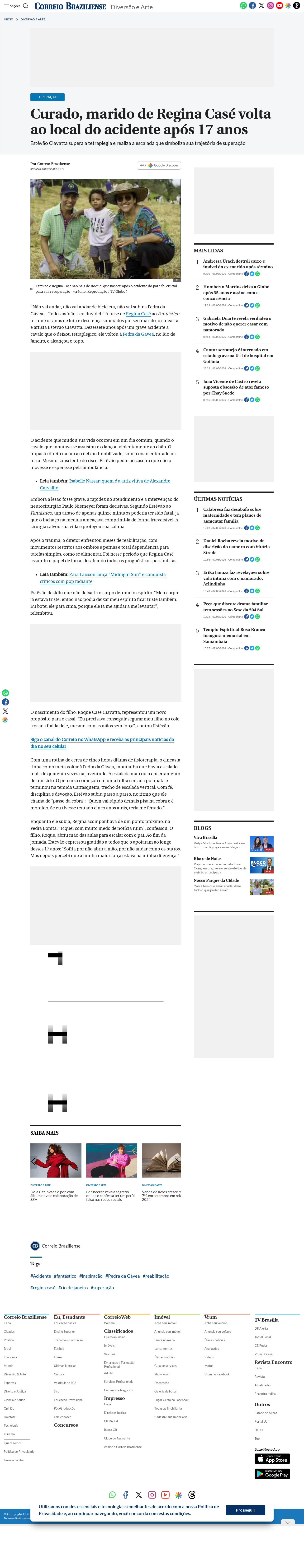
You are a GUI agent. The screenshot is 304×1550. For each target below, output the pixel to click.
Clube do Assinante (117, 1438)
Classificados (118, 1331)
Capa (7, 1323)
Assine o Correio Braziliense (123, 1447)
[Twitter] (261, 8)
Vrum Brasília (264, 1354)
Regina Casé (138, 313)
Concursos (66, 1425)
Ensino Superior (64, 1331)
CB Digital (111, 1421)
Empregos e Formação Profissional (119, 1365)
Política (9, 1340)
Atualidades (263, 1385)
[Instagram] (270, 8)
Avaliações (211, 1348)
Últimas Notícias (65, 1366)
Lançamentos (163, 1348)
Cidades (9, 1331)
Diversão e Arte (33, 19)
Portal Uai (261, 1421)
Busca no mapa (164, 1340)
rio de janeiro (74, 1287)
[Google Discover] (288, 6)
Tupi (257, 1438)
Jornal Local (263, 1337)
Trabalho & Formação (68, 1340)
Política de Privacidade (19, 1451)
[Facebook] (252, 8)
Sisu (56, 1391)
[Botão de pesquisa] (27, 6)
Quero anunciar (114, 1337)
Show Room (162, 1374)
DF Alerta (261, 1328)
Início (8, 19)
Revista (260, 1376)
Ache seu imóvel (165, 1323)
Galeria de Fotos (165, 1391)
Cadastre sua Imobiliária (170, 1417)
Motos (208, 1366)
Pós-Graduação (64, 1408)
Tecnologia (11, 1425)
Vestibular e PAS (65, 1383)
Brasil (7, 1348)
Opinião (9, 1408)
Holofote (10, 1417)
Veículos (109, 1354)
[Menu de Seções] (13, 6)
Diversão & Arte (15, 1374)
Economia (10, 1357)
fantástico (66, 1276)
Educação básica (65, 1323)
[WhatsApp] (243, 8)
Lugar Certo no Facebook (171, 1400)
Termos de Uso (14, 1460)
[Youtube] (279, 8)
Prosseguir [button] (245, 1510)
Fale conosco (62, 1417)
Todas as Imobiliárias (168, 1408)
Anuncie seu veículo (217, 1331)
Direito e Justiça (15, 1391)
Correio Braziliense (61, 1245)
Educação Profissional (68, 1400)
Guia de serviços (165, 1366)
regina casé (44, 1287)
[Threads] (296, 8)
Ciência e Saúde (14, 1400)
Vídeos (209, 1357)
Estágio (59, 1348)
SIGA (158, 165)
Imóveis (109, 1345)
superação (103, 1287)
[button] (193, 1514)
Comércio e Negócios (118, 1390)
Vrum (210, 1317)
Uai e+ (259, 1430)
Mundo (8, 1366)
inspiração (92, 1276)
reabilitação (157, 1276)
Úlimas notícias (164, 1357)
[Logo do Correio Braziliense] (70, 6)
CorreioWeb (117, 1317)
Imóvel (162, 1317)
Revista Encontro (274, 1362)
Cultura (59, 1374)
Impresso (114, 1398)
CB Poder (261, 1345)
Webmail (110, 1323)
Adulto (108, 1373)
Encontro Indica (265, 1394)
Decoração (161, 1383)
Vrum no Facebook (217, 1374)
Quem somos (13, 1443)
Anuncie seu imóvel (167, 1331)
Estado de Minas (266, 1413)
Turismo (9, 1434)
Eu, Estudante (69, 1317)
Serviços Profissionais (118, 1381)
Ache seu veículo (215, 1323)
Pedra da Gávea (138, 334)
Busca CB (110, 1430)
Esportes (10, 1383)
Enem (58, 1357)
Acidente (42, 1276)
